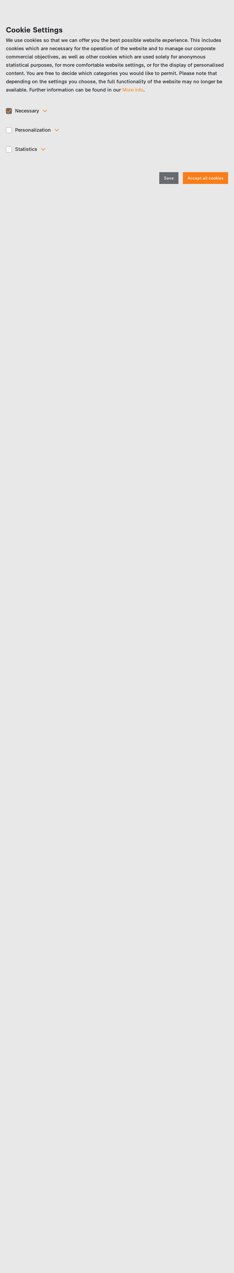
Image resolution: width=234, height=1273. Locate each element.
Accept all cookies (205, 178)
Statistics (26, 149)
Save (169, 178)
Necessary (27, 111)
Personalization (33, 130)
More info (132, 90)
